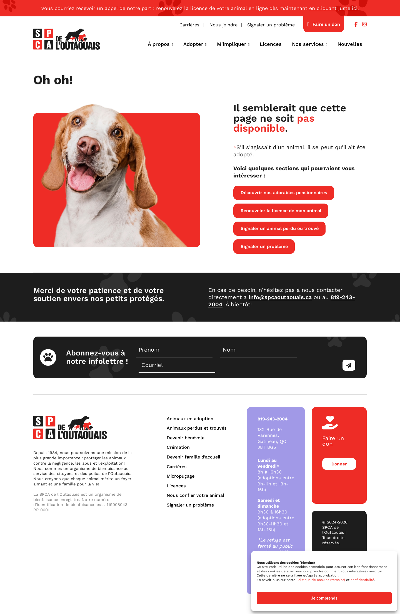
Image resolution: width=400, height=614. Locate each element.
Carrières (189, 24)
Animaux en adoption (190, 418)
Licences (271, 44)
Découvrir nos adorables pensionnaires (284, 192)
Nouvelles (350, 44)
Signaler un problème (271, 24)
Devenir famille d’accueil (193, 457)
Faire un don (326, 24)
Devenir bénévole (185, 437)
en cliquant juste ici (333, 8)
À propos (159, 44)
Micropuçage (180, 476)
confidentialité (362, 580)
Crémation (178, 447)
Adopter (193, 44)
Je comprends (324, 598)
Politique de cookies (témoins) (320, 580)
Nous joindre (223, 24)
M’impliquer (231, 44)
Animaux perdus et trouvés (197, 428)
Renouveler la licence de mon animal (281, 210)
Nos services (308, 44)
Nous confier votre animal (195, 495)
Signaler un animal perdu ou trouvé (280, 228)
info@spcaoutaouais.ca (280, 297)
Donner (339, 459)
